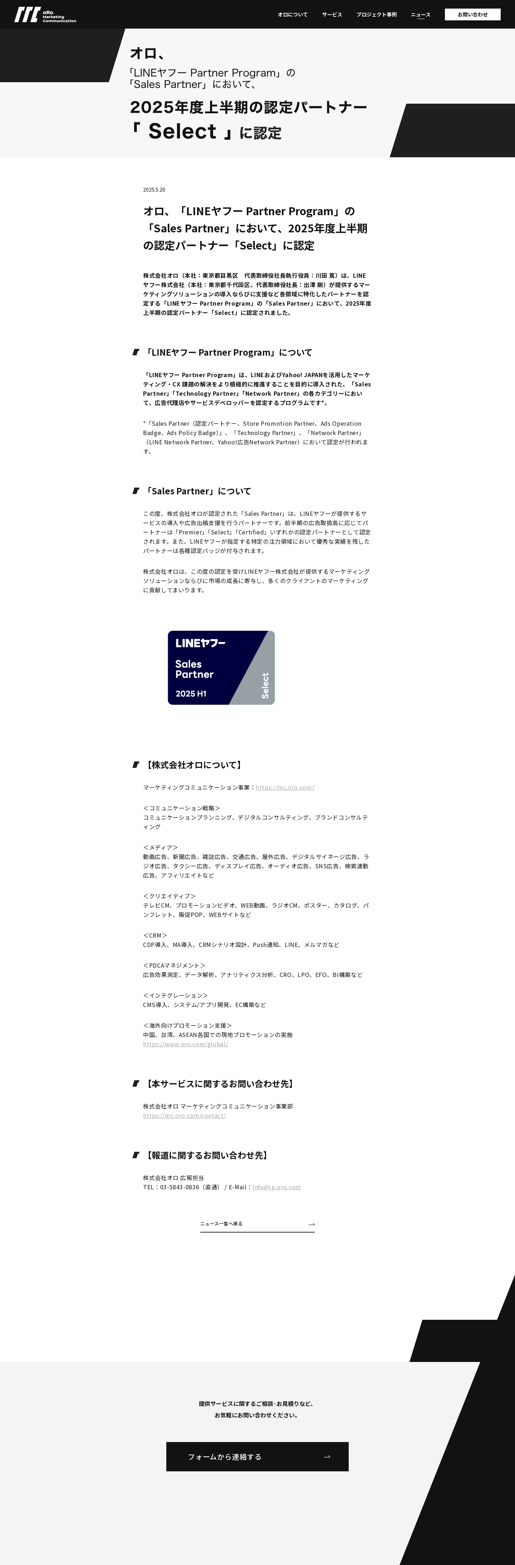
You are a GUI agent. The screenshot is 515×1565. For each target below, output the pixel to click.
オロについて (293, 14)
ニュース (421, 14)
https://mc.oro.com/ (285, 787)
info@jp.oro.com (276, 1187)
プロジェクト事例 (377, 14)
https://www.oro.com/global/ (185, 1044)
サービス (332, 14)
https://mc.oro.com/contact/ (184, 1115)
